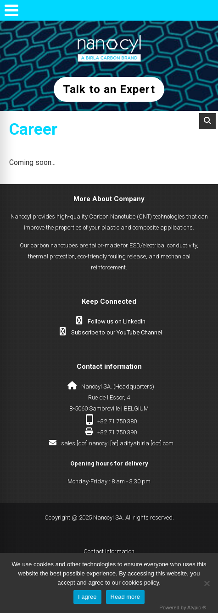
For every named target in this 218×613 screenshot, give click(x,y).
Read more (125, 596)
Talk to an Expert (109, 89)
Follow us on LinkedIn (116, 321)
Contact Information (109, 551)
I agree (87, 596)
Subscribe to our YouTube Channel (116, 332)
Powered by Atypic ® (182, 607)
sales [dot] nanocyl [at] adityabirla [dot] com (117, 443)
